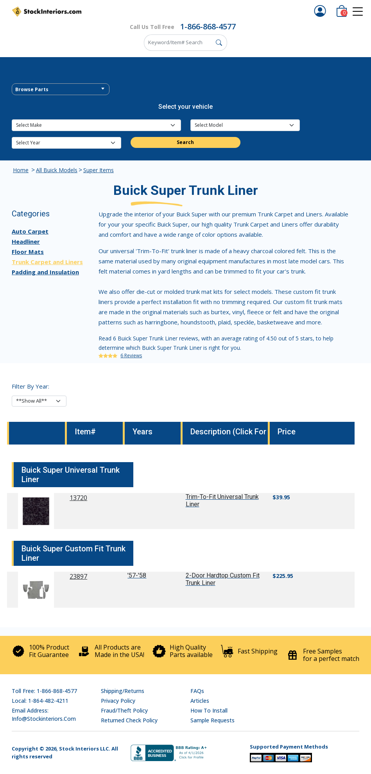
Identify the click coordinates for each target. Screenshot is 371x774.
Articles (199, 700)
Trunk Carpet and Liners (47, 262)
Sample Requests (212, 720)
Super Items (98, 170)
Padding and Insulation (45, 272)
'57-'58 (136, 575)
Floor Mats (28, 252)
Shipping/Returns (122, 691)
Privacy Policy (118, 700)
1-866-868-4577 (208, 26)
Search (185, 142)
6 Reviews (131, 355)
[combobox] (60, 89)
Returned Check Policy (129, 720)
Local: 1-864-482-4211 (40, 700)
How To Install (209, 710)
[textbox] (60, 89)
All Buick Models (56, 170)
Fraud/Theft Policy (124, 710)
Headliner (26, 241)
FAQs (197, 691)
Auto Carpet (30, 231)
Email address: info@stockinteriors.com (44, 714)
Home (21, 170)
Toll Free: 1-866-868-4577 (44, 691)
